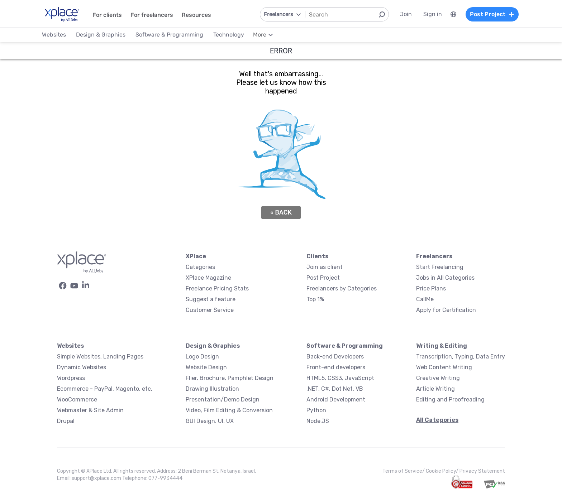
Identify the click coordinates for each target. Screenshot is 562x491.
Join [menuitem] (406, 14)
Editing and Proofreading (450, 399)
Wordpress (71, 378)
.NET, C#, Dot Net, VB (334, 388)
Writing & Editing (441, 345)
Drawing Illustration (212, 388)
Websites (70, 345)
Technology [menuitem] (228, 34)
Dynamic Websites (81, 367)
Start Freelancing (439, 267)
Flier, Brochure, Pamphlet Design (229, 378)
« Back (281, 212)
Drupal (66, 421)
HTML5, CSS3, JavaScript (340, 378)
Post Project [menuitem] (492, 14)
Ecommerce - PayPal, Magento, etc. (104, 388)
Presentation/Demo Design (222, 399)
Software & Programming (344, 345)
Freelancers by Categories (341, 288)
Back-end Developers (335, 356)
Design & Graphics (213, 345)
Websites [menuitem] (54, 34)
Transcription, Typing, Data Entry (460, 356)
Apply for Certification (446, 310)
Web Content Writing (444, 367)
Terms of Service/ (404, 471)
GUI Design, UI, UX (210, 421)
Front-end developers (335, 367)
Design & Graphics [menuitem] (100, 34)
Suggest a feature (210, 299)
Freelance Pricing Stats (217, 288)
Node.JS (317, 421)
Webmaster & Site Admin (90, 410)
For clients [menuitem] (107, 14)
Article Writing (435, 388)
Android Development (335, 399)
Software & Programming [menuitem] (169, 34)
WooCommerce (77, 399)
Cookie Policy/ (442, 471)
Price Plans (431, 288)
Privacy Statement (482, 471)
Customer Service (210, 310)
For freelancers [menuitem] (151, 14)
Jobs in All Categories (445, 277)
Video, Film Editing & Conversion (229, 410)
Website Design (206, 367)
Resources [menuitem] (196, 14)
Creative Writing (438, 378)
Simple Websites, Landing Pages (100, 356)
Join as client (324, 267)
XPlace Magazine (208, 277)
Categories (200, 267)
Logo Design (202, 356)
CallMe (425, 299)
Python (316, 410)
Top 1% (315, 299)
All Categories (437, 420)
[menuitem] (453, 14)
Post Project (323, 277)
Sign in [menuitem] (432, 14)
